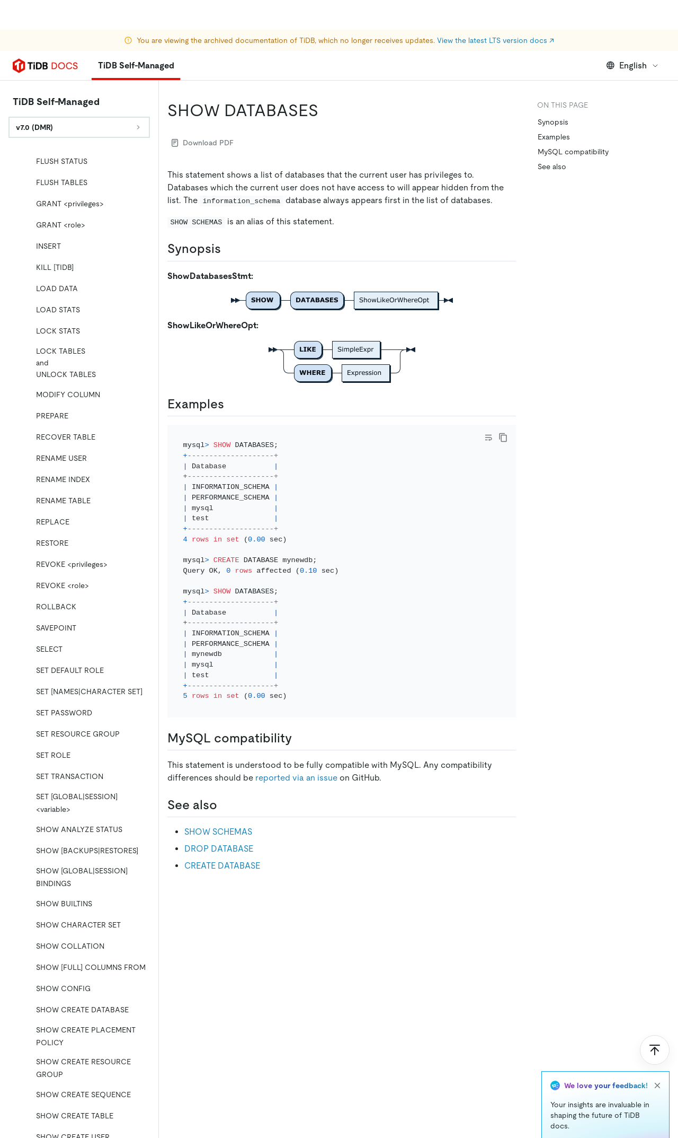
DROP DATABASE (218, 849)
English (632, 65)
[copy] (503, 437)
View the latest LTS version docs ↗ (495, 10)
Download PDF (203, 142)
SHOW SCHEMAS (218, 832)
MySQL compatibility (573, 151)
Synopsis (553, 122)
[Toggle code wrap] (488, 437)
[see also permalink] (225, 805)
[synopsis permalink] (229, 248)
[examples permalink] (232, 404)
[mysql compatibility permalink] (300, 738)
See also (552, 166)
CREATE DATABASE (222, 866)
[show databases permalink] (326, 110)
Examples (554, 137)
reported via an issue (296, 778)
